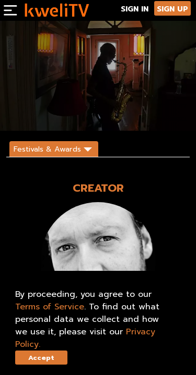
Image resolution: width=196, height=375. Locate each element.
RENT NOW (75, 101)
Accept (41, 357)
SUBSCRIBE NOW (30, 101)
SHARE (144, 101)
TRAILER (113, 101)
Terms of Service (49, 307)
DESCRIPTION (26, 113)
